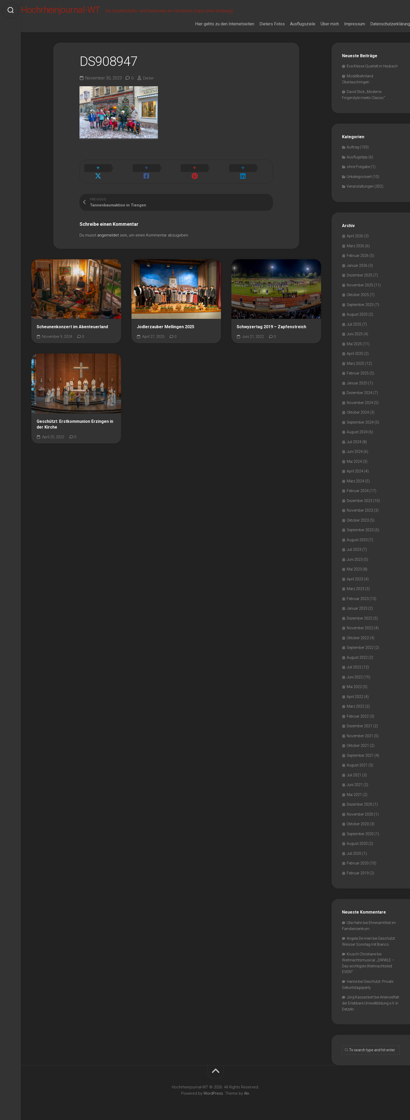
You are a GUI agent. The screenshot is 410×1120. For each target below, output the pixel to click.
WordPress (213, 1093)
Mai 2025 (354, 344)
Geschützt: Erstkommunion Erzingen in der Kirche (75, 418)
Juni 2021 (355, 785)
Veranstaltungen (360, 186)
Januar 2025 (357, 383)
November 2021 (360, 736)
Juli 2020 (354, 853)
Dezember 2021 (359, 726)
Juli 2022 (354, 667)
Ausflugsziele (292, 23)
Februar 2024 (358, 491)
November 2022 (360, 628)
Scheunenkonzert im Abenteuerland (72, 320)
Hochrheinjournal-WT (74, 10)
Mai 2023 (354, 569)
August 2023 (357, 540)
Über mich (319, 23)
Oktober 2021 (358, 745)
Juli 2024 (354, 442)
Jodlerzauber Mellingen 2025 (165, 320)
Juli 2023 (354, 549)
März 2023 (355, 589)
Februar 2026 (358, 255)
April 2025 (355, 353)
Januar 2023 (357, 608)
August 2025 (357, 314)
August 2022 (357, 657)
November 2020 (360, 814)
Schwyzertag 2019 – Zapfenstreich (271, 320)
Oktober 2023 (358, 520)
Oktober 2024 (358, 412)
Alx (246, 1093)
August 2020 (357, 843)
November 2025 (360, 285)
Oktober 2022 (358, 638)
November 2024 (360, 403)
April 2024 (355, 471)
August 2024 (357, 432)
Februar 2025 (358, 373)
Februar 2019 (358, 873)
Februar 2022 (358, 716)
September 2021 (360, 755)
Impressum (344, 23)
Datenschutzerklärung (380, 23)
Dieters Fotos (261, 23)
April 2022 (355, 697)
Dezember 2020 (359, 804)
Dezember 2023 (359, 501)
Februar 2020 (358, 863)
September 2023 (360, 530)
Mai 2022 (354, 687)
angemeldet (108, 229)
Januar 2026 (357, 265)
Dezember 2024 (359, 393)
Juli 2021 (354, 775)
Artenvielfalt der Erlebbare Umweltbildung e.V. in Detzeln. (370, 1003)
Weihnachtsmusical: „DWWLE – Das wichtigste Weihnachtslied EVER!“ (368, 966)
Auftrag (353, 147)
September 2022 (360, 647)
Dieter (148, 78)
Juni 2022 (355, 677)
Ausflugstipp (357, 157)
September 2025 (360, 305)
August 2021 (357, 765)
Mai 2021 (354, 795)
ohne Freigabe (358, 167)
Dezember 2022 (359, 618)
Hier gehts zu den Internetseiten (214, 23)
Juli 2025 (354, 324)
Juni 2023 (355, 559)
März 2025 (355, 363)
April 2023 (355, 579)
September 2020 (360, 834)
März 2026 (355, 246)
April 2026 (355, 236)
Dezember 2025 (359, 275)
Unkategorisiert (359, 177)
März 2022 (355, 706)
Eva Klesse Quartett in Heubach (372, 66)
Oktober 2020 (358, 824)
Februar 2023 (358, 599)
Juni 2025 (355, 334)
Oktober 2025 (358, 295)
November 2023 (360, 510)
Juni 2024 (355, 451)
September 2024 (360, 422)
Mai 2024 (354, 461)
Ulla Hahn (354, 923)
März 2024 (355, 481)
